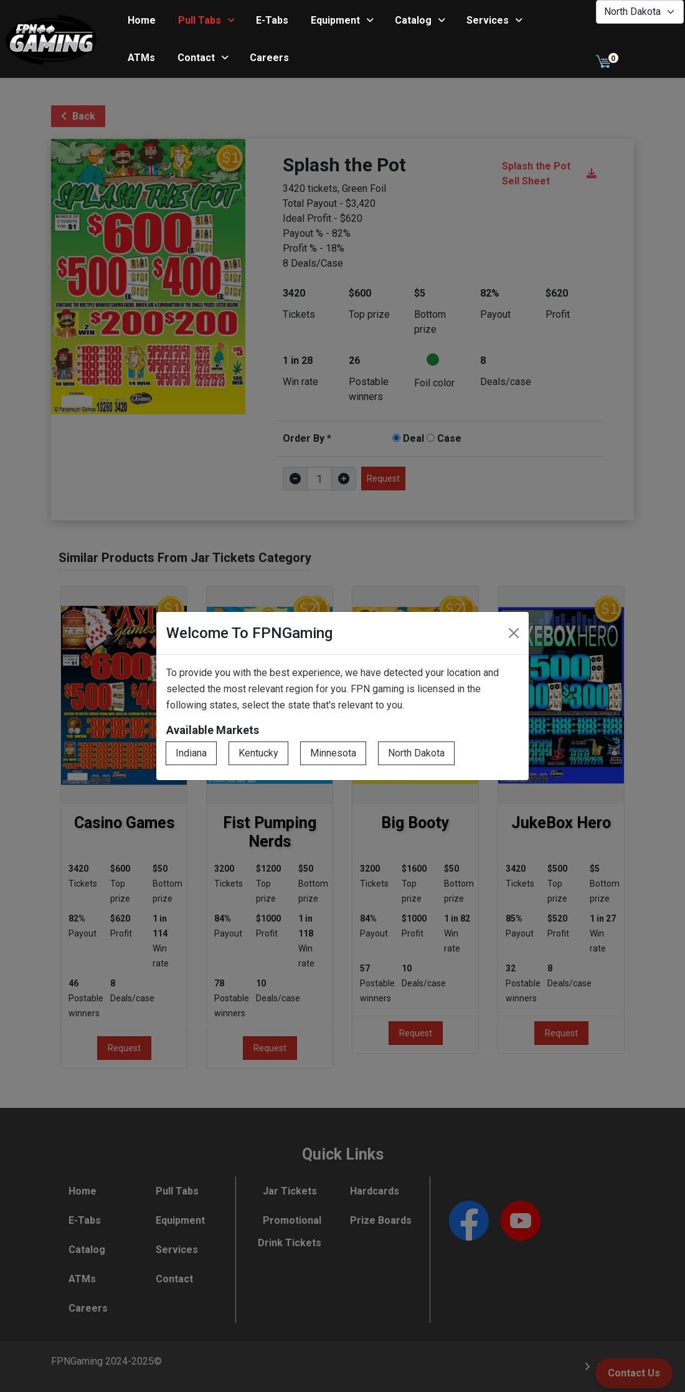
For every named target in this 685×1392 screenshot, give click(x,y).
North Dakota (416, 753)
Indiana (191, 753)
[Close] (514, 633)
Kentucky (258, 753)
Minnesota (333, 753)
